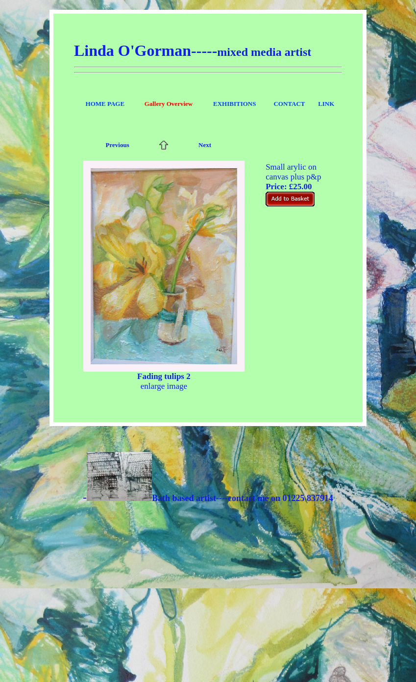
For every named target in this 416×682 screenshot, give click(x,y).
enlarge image (164, 386)
